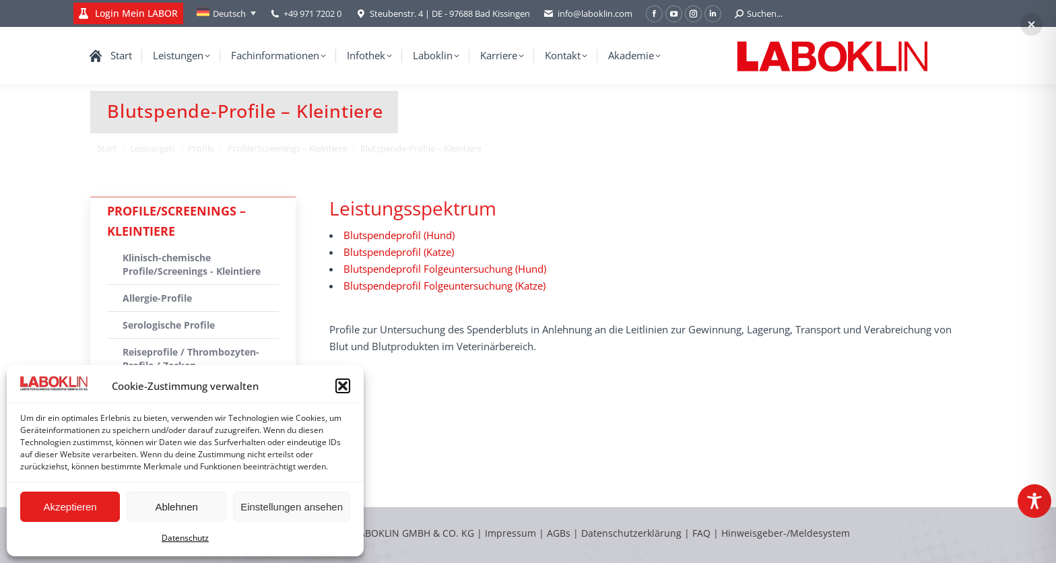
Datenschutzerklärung (631, 533)
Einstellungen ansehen (291, 506)
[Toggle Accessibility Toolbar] (1034, 501)
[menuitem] (226, 13)
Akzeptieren (69, 506)
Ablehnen (176, 506)
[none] (226, 13)
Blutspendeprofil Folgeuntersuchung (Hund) (444, 268)
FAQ (701, 533)
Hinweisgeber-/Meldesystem (785, 533)
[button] (342, 385)
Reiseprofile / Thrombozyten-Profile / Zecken (191, 358)
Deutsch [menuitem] (229, 13)
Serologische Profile (169, 325)
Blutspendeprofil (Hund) (399, 235)
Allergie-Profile (157, 298)
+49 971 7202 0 (312, 13)
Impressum (510, 533)
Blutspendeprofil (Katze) (398, 252)
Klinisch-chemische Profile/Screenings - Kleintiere (192, 264)
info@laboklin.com (587, 13)
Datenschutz (185, 537)
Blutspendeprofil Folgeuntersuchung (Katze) (444, 285)
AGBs (560, 533)
